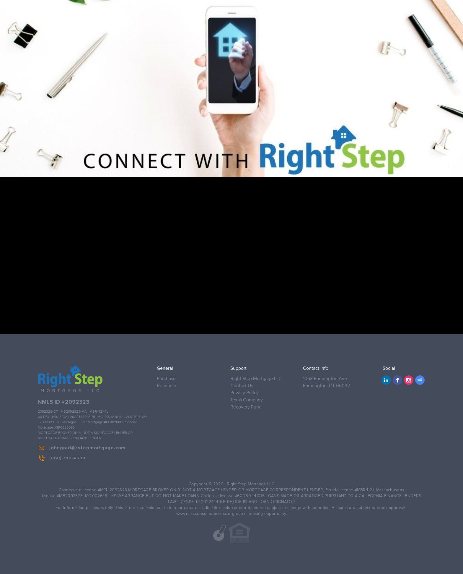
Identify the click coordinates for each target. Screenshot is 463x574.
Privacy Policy (244, 393)
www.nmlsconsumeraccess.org (205, 513)
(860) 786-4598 (62, 458)
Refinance (167, 386)
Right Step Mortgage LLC (256, 379)
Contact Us (241, 386)
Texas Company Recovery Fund (246, 403)
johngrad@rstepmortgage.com (82, 447)
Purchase (166, 379)
